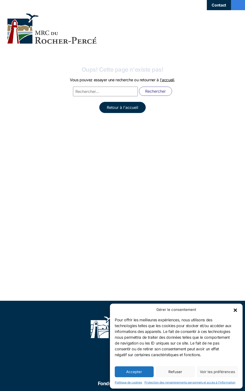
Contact (219, 5)
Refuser (175, 371)
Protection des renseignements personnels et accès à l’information (189, 382)
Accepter (134, 371)
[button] (235, 309)
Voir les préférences (217, 371)
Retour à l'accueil (122, 107)
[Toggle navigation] (238, 5)
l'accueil (167, 79)
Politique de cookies (128, 382)
